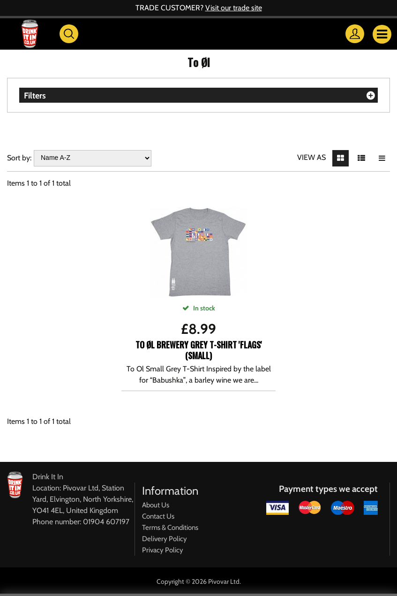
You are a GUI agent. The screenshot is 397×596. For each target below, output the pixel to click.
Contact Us (158, 516)
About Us (155, 505)
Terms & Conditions (170, 527)
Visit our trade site (233, 7)
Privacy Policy (162, 550)
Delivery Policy (164, 539)
